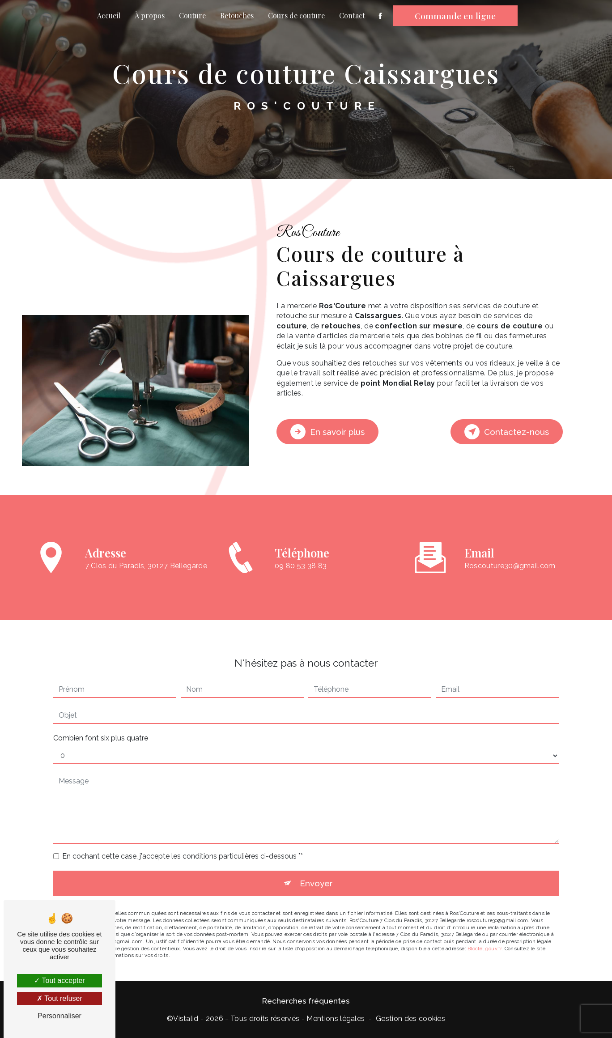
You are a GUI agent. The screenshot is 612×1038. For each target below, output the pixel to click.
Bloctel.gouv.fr (485, 935)
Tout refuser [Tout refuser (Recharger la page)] (59, 998)
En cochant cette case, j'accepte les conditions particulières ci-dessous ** (182, 842)
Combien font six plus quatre (100, 724)
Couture (192, 15)
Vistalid (186, 1018)
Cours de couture (296, 15)
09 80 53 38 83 (301, 578)
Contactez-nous (506, 431)
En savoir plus (327, 431)
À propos (150, 15)
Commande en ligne (455, 15)
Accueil (108, 15)
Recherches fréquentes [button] (306, 1000)
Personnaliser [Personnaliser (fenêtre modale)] (59, 1016)
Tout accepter (59, 980)
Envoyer (316, 869)
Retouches (237, 15)
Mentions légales (335, 1018)
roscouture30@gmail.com (510, 552)
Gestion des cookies (410, 1018)
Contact (352, 15)
